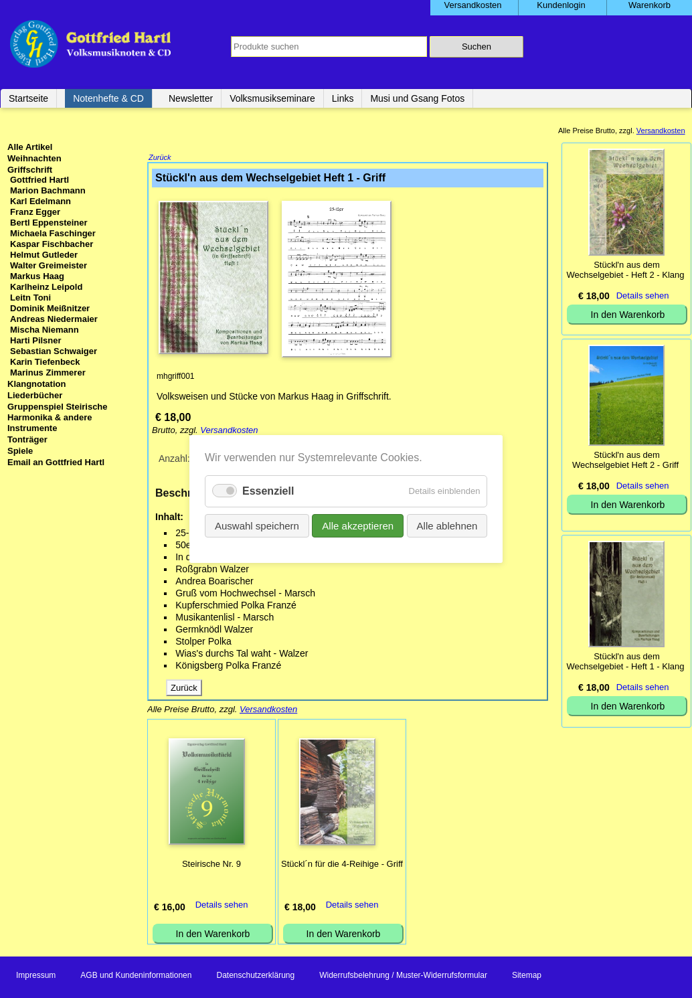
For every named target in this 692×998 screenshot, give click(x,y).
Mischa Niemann (44, 330)
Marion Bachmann (48, 190)
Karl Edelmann (40, 201)
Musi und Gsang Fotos (417, 98)
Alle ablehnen (446, 525)
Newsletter (191, 98)
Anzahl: (174, 459)
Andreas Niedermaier (54, 319)
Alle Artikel (29, 147)
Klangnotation (36, 384)
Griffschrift (29, 170)
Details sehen (221, 906)
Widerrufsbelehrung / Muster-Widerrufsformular (403, 976)
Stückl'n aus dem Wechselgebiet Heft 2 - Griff (625, 460)
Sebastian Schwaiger (53, 351)
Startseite (28, 98)
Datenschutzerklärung (255, 976)
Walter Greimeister (48, 265)
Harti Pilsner (36, 340)
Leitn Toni (30, 298)
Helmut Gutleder (44, 255)
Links (343, 98)
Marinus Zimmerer (48, 372)
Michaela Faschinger (53, 233)
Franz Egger (35, 212)
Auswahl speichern (257, 525)
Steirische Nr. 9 (211, 865)
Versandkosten (229, 431)
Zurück (160, 159)
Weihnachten (34, 158)
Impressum (36, 976)
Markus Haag (37, 276)
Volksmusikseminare (272, 98)
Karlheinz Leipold (46, 287)
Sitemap (526, 976)
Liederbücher (34, 395)
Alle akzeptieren (358, 525)
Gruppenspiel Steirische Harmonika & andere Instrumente (57, 417)
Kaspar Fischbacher (51, 244)
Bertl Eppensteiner (49, 223)
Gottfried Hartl (39, 180)
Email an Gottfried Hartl (55, 462)
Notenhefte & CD (108, 98)
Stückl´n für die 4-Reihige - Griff (342, 865)
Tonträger (27, 439)
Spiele (20, 451)
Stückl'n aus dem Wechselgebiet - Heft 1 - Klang (625, 661)
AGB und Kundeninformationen (135, 976)
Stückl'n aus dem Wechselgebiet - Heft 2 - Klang (625, 270)
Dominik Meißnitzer (50, 308)
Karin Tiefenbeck (45, 362)
